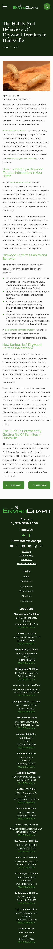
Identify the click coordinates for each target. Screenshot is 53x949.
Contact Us (26, 600)
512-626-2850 (26, 523)
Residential (26, 581)
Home (26, 576)
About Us (26, 596)
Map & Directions (26, 627)
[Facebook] (29, 535)
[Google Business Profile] (23, 535)
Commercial (26, 586)
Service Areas (26, 591)
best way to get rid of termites (21, 158)
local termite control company (20, 329)
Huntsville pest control (14, 130)
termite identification (20, 182)
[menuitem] (26, 551)
